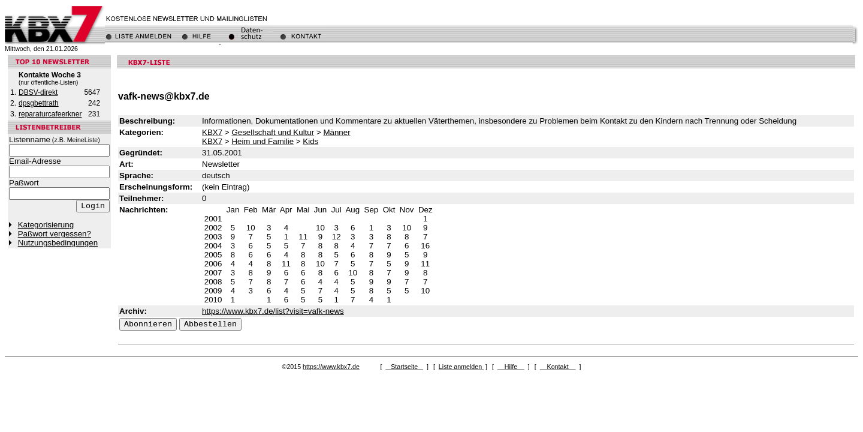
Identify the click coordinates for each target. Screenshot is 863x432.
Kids (310, 141)
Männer (336, 132)
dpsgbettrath (39, 103)
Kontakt (558, 366)
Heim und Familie (262, 141)
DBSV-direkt (38, 92)
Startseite (404, 366)
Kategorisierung (46, 224)
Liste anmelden (461, 366)
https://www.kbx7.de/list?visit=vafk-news (273, 311)
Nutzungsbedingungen (58, 242)
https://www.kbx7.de (331, 366)
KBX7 (212, 132)
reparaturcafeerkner (50, 114)
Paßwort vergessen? (54, 233)
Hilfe (510, 366)
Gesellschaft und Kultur (272, 132)
